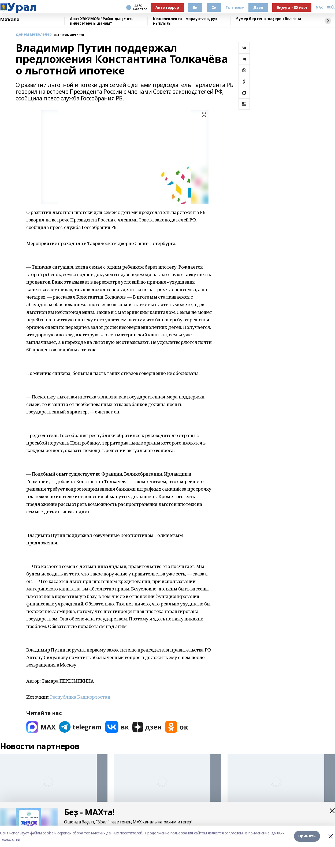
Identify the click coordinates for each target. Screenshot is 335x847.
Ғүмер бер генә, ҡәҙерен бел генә (268, 19)
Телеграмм (235, 7)
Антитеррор (167, 7)
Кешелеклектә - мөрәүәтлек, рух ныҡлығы (185, 21)
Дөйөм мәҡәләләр (34, 34)
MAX (319, 7)
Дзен (258, 7)
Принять (307, 836)
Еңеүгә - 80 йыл (292, 7)
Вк (195, 7)
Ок (214, 7)
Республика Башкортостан (80, 697)
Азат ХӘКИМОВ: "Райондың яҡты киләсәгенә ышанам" (102, 21)
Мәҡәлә (9, 19)
